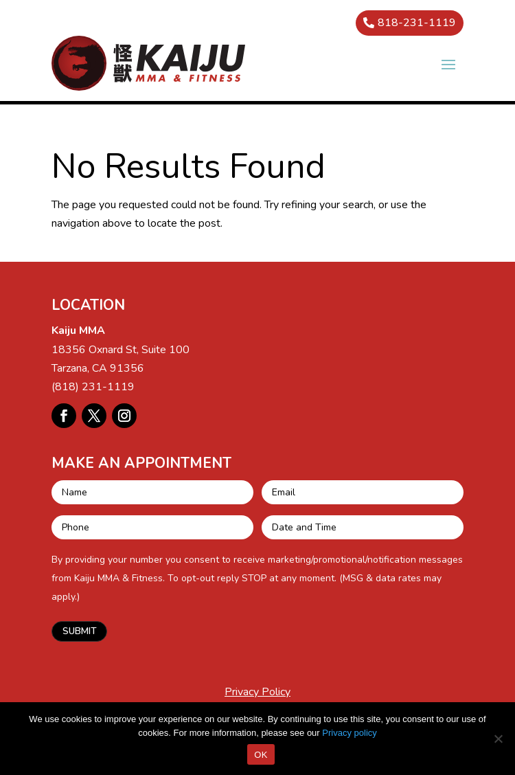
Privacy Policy (257, 691)
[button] (448, 64)
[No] (498, 738)
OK (260, 755)
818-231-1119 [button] (417, 22)
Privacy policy (349, 733)
